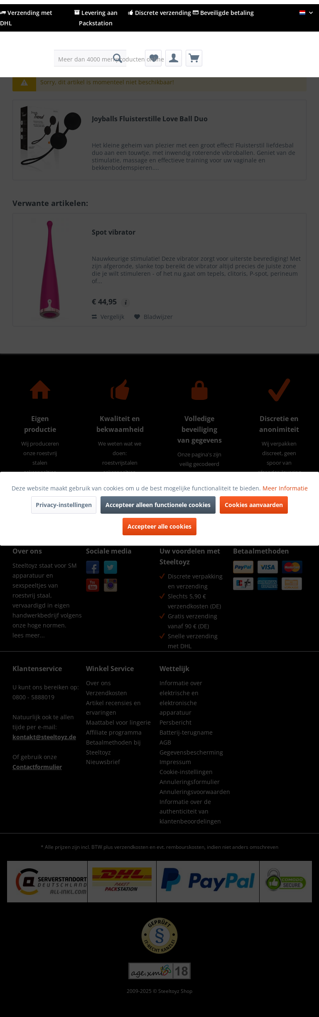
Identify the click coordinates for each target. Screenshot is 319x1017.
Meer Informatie (285, 488)
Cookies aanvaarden (254, 505)
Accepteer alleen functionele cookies (158, 505)
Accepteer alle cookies (159, 526)
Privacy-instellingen (64, 505)
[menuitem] (90, 58)
